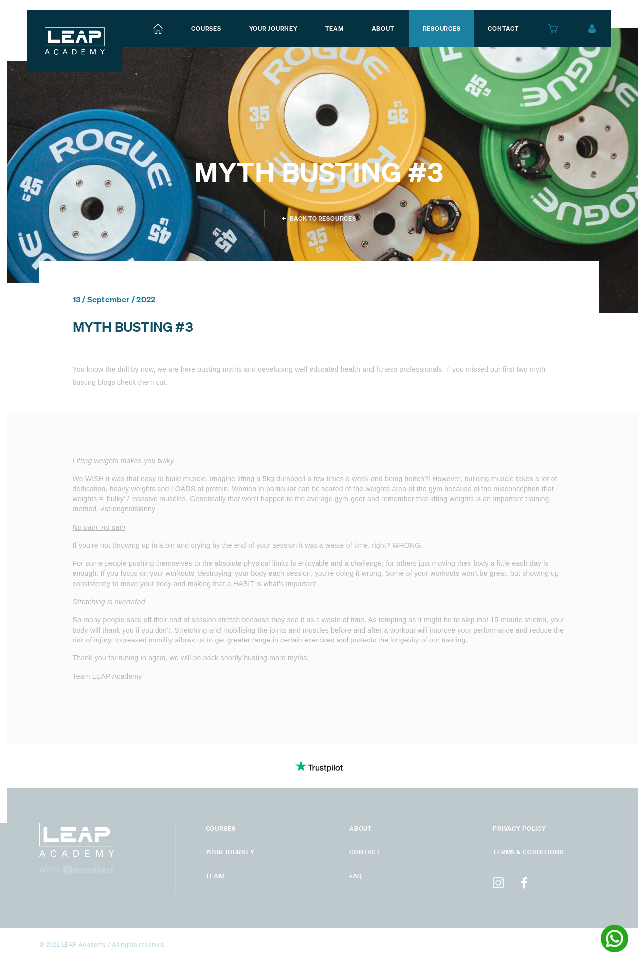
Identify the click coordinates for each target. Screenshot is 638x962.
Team (215, 876)
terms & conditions (528, 852)
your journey (273, 28)
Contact (365, 852)
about (383, 28)
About (360, 828)
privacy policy (519, 828)
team (334, 28)
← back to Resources (319, 218)
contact (503, 28)
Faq (355, 876)
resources (442, 28)
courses (206, 28)
